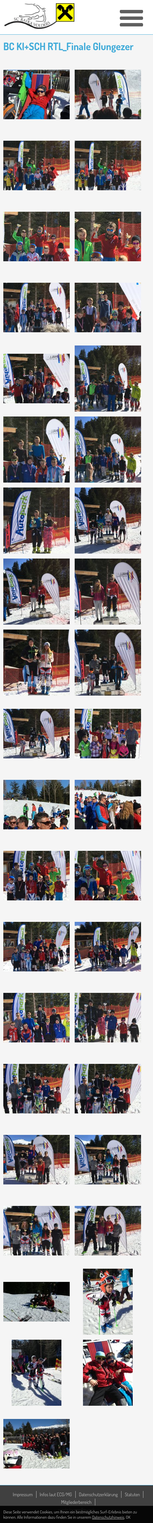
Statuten (132, 1494)
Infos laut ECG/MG (56, 1494)
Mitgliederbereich (76, 1502)
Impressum (23, 1494)
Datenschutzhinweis (108, 1517)
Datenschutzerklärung (98, 1494)
